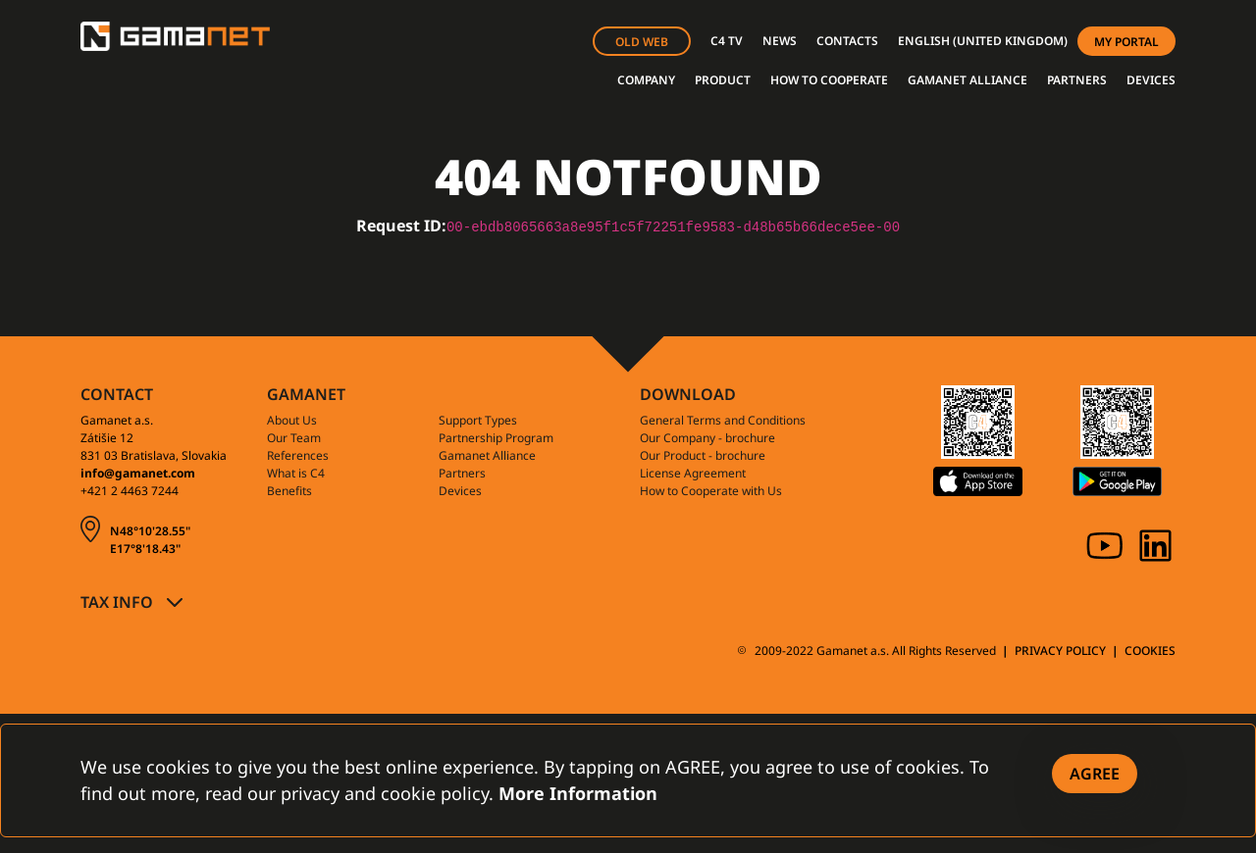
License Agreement (693, 473)
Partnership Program (496, 437)
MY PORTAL (1126, 41)
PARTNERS (1077, 80)
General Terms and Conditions (723, 420)
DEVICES (1151, 80)
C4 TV (726, 40)
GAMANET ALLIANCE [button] (967, 80)
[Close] (1094, 773)
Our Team (294, 437)
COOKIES (1150, 650)
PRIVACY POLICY (1060, 650)
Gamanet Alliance (487, 455)
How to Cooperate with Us (711, 490)
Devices (460, 490)
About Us (292, 420)
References (298, 455)
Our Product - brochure (702, 455)
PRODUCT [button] (723, 80)
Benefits (289, 490)
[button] (982, 41)
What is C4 (296, 473)
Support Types (478, 420)
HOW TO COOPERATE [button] (829, 80)
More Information (577, 793)
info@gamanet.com (137, 473)
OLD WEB (641, 41)
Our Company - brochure (707, 437)
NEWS (779, 40)
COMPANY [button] (646, 80)
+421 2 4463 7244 (129, 490)
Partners (462, 473)
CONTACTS (847, 40)
